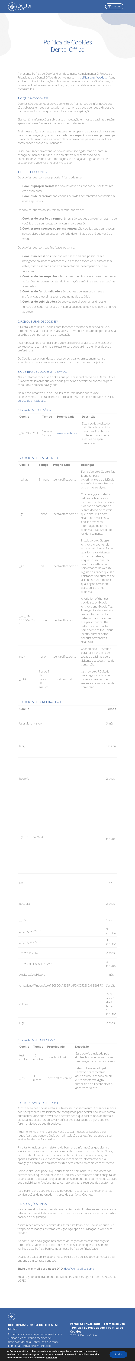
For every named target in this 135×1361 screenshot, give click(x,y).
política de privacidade (94, 77)
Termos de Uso (114, 1324)
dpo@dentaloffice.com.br (80, 1269)
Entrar (116, 6)
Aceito (118, 1354)
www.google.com (67, 433)
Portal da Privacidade (85, 1324)
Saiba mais (51, 1357)
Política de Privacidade (88, 1328)
